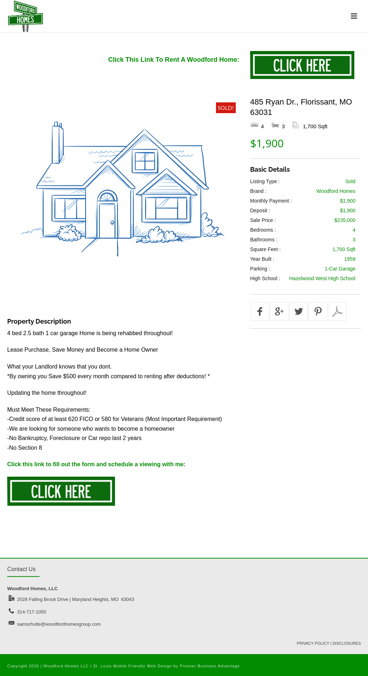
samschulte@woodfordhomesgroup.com (59, 624)
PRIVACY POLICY (313, 643)
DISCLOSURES (346, 643)
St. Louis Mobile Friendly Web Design (132, 666)
